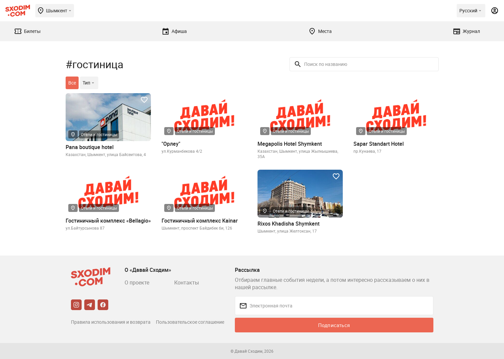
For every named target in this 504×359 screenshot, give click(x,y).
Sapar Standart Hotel (378, 143)
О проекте (137, 282)
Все (72, 83)
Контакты (186, 282)
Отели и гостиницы (99, 134)
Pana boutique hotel (90, 147)
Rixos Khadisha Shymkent (288, 223)
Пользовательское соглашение (190, 322)
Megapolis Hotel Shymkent (289, 143)
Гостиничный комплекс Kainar (200, 220)
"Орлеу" (171, 143)
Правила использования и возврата (111, 322)
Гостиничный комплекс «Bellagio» (108, 220)
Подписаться (334, 325)
